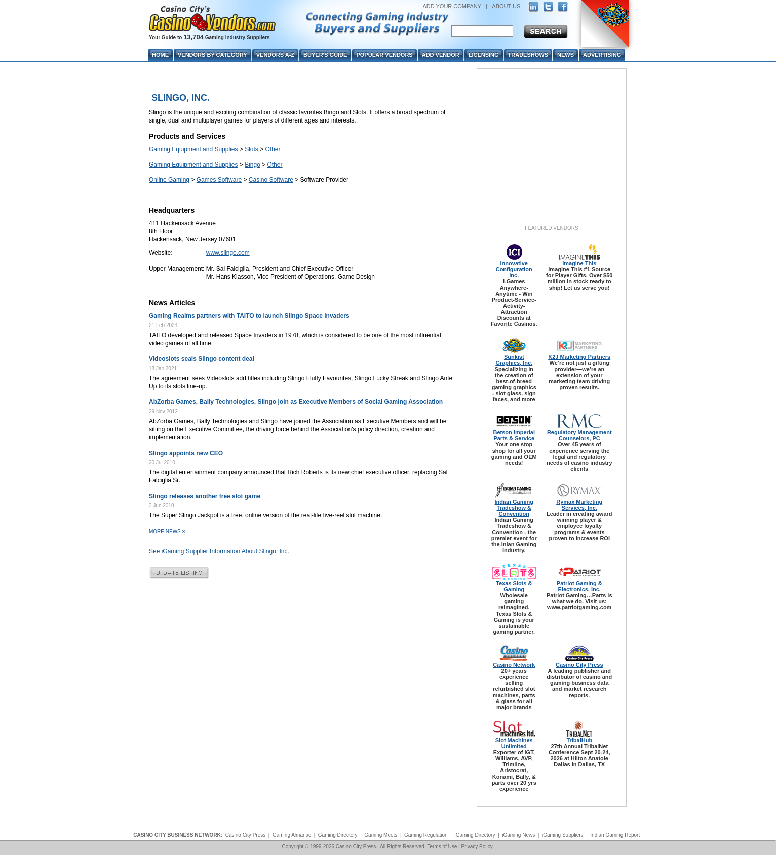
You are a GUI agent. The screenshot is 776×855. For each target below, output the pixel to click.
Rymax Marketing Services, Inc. (579, 505)
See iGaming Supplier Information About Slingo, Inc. (219, 551)
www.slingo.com (228, 252)
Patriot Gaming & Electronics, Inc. (579, 586)
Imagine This (579, 263)
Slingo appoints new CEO (186, 453)
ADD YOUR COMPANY (451, 6)
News (565, 55)
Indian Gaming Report (615, 835)
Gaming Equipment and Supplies (193, 149)
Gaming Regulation (426, 835)
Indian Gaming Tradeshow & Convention (514, 508)
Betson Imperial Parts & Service (514, 435)
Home (160, 55)
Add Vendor (440, 55)
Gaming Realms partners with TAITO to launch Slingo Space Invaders (249, 315)
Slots (251, 149)
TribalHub (579, 740)
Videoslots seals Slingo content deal (201, 358)
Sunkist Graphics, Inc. (513, 360)
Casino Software (271, 179)
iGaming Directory (474, 835)
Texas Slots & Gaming (514, 586)
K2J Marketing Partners (579, 357)
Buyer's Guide (325, 55)
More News (167, 531)
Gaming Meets (380, 835)
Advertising (602, 55)
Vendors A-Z (275, 55)
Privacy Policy (476, 846)
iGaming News (518, 835)
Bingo (252, 164)
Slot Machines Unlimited (514, 743)
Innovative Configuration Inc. (514, 269)
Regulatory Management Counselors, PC (579, 435)
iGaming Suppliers (563, 835)
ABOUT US (506, 6)
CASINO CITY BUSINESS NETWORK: (177, 835)
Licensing (484, 55)
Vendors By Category (212, 55)
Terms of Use (442, 846)
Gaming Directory (338, 835)
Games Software (219, 179)
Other (273, 149)
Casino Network (514, 665)
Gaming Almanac (292, 835)
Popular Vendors (384, 55)
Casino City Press (579, 665)
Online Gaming (169, 179)
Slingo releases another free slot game (204, 496)
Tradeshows (528, 55)
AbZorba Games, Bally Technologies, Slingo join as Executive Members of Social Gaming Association (296, 401)
